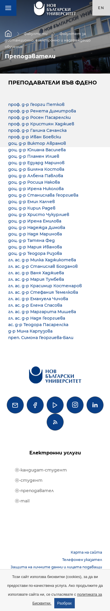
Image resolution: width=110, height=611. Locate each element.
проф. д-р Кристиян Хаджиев (41, 124)
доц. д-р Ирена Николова (36, 188)
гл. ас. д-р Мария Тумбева (36, 279)
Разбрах (64, 603)
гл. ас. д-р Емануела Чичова (38, 298)
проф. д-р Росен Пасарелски (39, 117)
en (101, 8)
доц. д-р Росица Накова (34, 182)
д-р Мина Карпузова (30, 331)
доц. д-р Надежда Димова (36, 227)
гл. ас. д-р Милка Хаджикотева (42, 260)
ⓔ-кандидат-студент (41, 470)
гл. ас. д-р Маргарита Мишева (42, 311)
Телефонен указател (82, 559)
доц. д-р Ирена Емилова (34, 221)
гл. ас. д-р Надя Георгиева (36, 318)
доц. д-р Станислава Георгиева (43, 195)
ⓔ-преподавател (34, 490)
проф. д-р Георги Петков (36, 104)
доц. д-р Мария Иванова (35, 247)
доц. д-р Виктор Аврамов (37, 143)
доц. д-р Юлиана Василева (37, 149)
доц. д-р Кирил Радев (31, 208)
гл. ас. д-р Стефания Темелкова (43, 292)
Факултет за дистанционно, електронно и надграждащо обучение (48, 40)
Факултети (36, 33)
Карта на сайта (86, 552)
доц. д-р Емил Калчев (31, 201)
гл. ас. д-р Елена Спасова (35, 305)
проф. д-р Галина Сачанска (37, 130)
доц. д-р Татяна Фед (31, 240)
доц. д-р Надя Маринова (35, 234)
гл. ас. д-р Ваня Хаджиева (36, 272)
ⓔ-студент (29, 480)
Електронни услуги (55, 453)
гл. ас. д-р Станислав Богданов (43, 266)
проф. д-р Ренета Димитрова (42, 111)
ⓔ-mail (22, 501)
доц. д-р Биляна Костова (36, 169)
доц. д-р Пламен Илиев (33, 156)
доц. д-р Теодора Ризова (35, 253)
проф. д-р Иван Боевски (34, 137)
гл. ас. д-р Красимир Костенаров (45, 285)
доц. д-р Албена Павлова (35, 175)
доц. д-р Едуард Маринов (36, 162)
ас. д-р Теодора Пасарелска (38, 324)
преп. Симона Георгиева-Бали (40, 337)
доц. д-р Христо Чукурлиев (38, 214)
